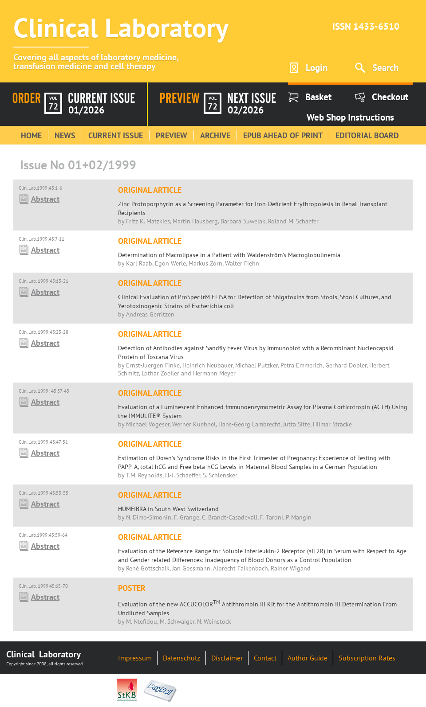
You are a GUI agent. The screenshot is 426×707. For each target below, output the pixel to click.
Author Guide (307, 657)
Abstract (45, 199)
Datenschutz (181, 657)
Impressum (135, 657)
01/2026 (86, 110)
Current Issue (115, 135)
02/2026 (246, 110)
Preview (171, 135)
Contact (265, 657)
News (65, 135)
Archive (215, 135)
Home (31, 135)
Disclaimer (227, 657)
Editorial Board (367, 135)
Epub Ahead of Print (283, 135)
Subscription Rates (367, 657)
